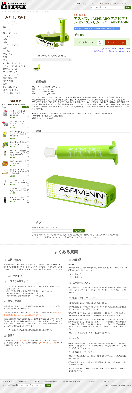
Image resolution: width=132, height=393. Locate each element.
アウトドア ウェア (10, 72)
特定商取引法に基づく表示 (71, 381)
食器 (5, 42)
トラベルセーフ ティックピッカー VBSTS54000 (18, 181)
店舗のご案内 (7, 381)
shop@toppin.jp (17, 276)
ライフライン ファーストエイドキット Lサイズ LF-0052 (18, 123)
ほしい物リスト (92, 4)
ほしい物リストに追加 (109, 49)
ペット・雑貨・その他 (11, 93)
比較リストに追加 (124, 49)
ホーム (4, 11)
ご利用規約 (35, 381)
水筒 (5, 48)
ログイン (128, 4)
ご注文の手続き (117, 4)
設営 (5, 27)
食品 (5, 39)
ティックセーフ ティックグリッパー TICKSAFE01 (19, 190)
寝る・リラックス (10, 33)
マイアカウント (79, 4)
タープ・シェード (10, 24)
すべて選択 (25, 107)
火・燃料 (6, 51)
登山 (5, 60)
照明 (5, 57)
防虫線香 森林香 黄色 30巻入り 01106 (18, 143)
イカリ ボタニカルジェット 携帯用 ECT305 (18, 198)
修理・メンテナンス (11, 90)
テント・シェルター (11, 21)
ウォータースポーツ (11, 75)
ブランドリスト (106, 381)
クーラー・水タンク (11, 45)
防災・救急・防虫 (10, 87)
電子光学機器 (8, 81)
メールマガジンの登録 (10, 385)
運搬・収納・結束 (10, 78)
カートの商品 (105, 4)
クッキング (7, 36)
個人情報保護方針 (51, 381)
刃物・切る (7, 54)
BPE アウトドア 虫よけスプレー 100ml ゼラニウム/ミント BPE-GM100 (19, 153)
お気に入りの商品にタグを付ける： (44, 228)
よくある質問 (90, 381)
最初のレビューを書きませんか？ (119, 51)
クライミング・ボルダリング (14, 66)
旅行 (5, 84)
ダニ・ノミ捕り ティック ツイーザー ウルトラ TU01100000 (18, 134)
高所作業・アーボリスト (12, 69)
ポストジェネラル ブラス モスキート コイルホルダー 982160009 (19, 172)
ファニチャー (8, 30)
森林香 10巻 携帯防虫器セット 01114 (18, 162)
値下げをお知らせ (100, 51)
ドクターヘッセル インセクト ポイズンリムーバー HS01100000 (19, 113)
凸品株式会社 (22, 381)
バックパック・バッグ (11, 63)
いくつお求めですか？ (86, 42)
